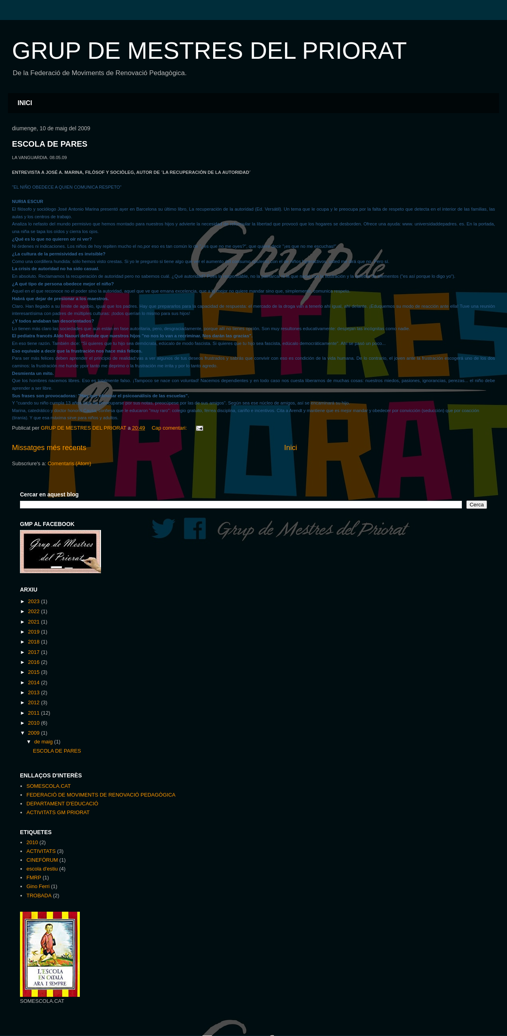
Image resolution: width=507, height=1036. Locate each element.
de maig (44, 742)
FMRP (33, 878)
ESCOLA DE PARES (49, 143)
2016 (34, 662)
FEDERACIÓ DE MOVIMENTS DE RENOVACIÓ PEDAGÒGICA (100, 795)
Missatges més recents (49, 448)
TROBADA (38, 896)
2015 (34, 672)
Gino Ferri (38, 886)
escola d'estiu (41, 869)
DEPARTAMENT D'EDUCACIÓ (62, 804)
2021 (34, 622)
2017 (34, 652)
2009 (34, 733)
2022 (34, 611)
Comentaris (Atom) (69, 463)
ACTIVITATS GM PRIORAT (57, 812)
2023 (34, 601)
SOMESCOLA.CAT (48, 786)
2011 (34, 713)
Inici (290, 448)
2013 (34, 692)
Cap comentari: (170, 428)
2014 (34, 682)
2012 (34, 702)
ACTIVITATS (40, 851)
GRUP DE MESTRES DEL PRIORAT (209, 50)
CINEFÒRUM (42, 860)
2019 (34, 632)
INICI (25, 103)
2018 (34, 642)
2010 (34, 723)
